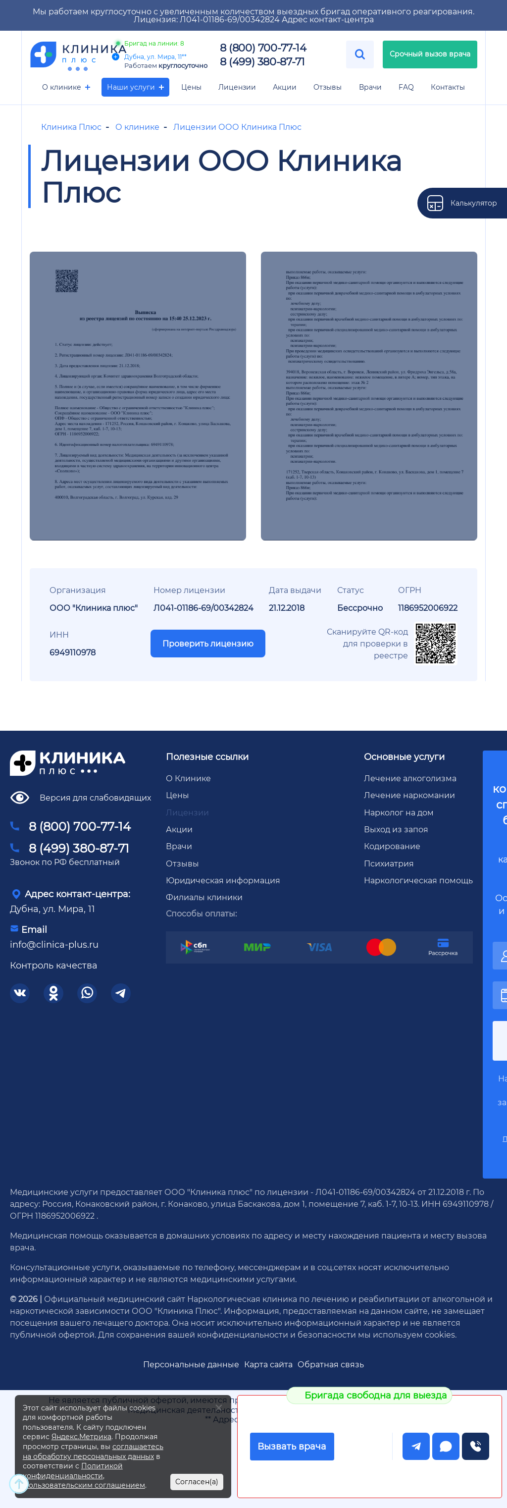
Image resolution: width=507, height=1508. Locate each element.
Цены (191, 87)
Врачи (370, 87)
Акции (285, 87)
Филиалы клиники (204, 897)
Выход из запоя (396, 829)
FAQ (406, 87)
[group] (138, 396)
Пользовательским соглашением (84, 1485)
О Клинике (188, 778)
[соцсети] (20, 993)
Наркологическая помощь (418, 880)
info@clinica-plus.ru (54, 944)
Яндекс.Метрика (81, 1436)
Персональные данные (191, 1364)
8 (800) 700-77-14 (263, 47)
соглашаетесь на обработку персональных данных (93, 1451)
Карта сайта (268, 1364)
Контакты (448, 87)
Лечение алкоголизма (410, 778)
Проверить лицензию (208, 643)
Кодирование (392, 846)
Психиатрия (389, 863)
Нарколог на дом (399, 812)
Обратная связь (331, 1364)
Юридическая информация (223, 880)
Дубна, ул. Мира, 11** (149, 56)
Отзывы (327, 87)
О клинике (61, 87)
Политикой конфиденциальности (73, 1470)
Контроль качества (54, 965)
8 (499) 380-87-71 (262, 61)
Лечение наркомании (409, 795)
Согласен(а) (196, 1481)
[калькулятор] (462, 203)
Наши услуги (131, 87)
